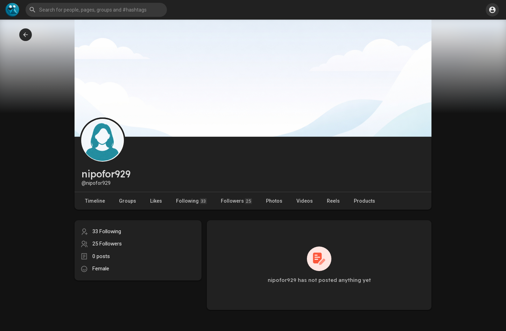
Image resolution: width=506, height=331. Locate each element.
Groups (127, 201)
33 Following (106, 231)
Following (191, 201)
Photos (274, 201)
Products (364, 201)
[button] (96, 10)
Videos (304, 201)
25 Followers (107, 244)
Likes (156, 201)
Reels (333, 201)
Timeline (95, 201)
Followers (236, 201)
